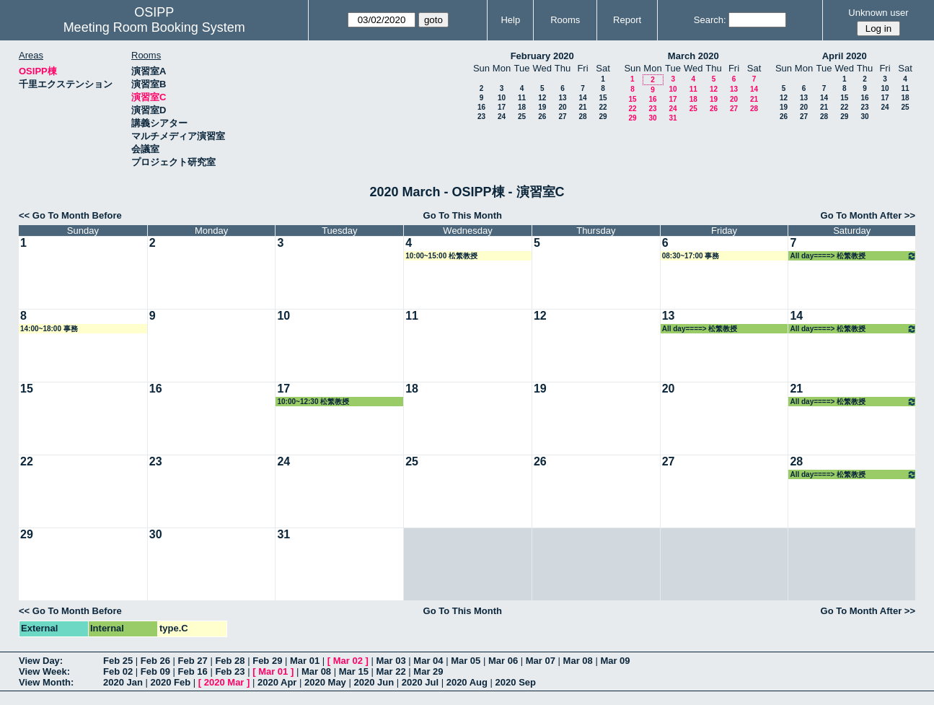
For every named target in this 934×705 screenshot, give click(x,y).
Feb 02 (118, 671)
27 (562, 117)
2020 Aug (467, 682)
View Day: (41, 660)
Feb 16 (193, 671)
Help (510, 19)
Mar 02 (348, 660)
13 (562, 98)
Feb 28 (229, 660)
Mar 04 (428, 660)
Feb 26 (155, 660)
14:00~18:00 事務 (49, 329)
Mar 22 (391, 671)
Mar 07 (540, 660)
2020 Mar (224, 682)
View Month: (46, 682)
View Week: (44, 671)
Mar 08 (578, 660)
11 (522, 98)
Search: (710, 19)
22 (603, 107)
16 (481, 107)
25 (522, 117)
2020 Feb (171, 682)
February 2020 (542, 56)
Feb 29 (267, 660)
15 (603, 98)
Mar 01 (305, 660)
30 (652, 118)
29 (603, 117)
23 (481, 117)
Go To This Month (463, 215)
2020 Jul (420, 682)
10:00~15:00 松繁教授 (441, 256)
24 (502, 117)
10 (502, 98)
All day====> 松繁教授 (853, 255)
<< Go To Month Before (70, 215)
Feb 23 (229, 671)
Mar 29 (428, 671)
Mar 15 (354, 671)
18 (522, 107)
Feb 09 (155, 671)
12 (542, 98)
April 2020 (844, 56)
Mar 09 (615, 660)
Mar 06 (503, 660)
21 (582, 107)
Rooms (565, 19)
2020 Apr (276, 682)
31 (673, 118)
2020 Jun (373, 682)
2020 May (325, 682)
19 (542, 107)
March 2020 (693, 56)
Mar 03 (391, 660)
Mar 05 (465, 660)
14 (582, 98)
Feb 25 (118, 660)
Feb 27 (193, 660)
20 (562, 107)
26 (542, 117)
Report (627, 19)
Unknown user (878, 12)
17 (502, 107)
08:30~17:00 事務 (691, 256)
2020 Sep (515, 682)
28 (582, 117)
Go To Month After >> (868, 215)
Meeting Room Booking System (154, 27)
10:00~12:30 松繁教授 (313, 402)
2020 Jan (123, 682)
